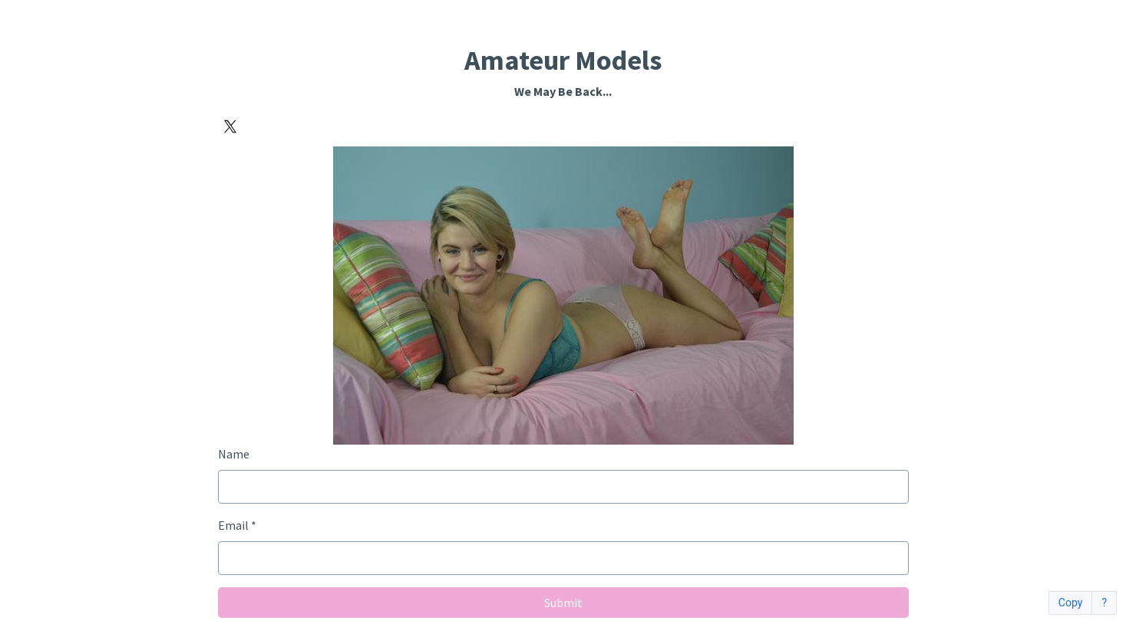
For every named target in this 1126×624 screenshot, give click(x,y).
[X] (230, 126)
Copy (1070, 603)
